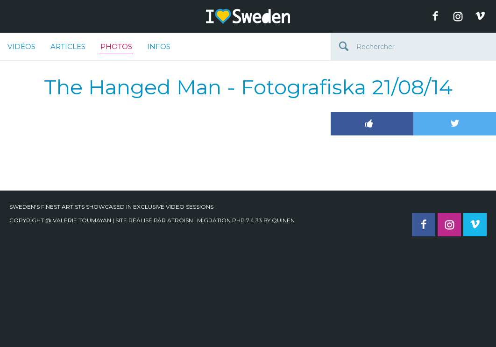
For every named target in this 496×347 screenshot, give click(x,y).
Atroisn (180, 220)
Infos (158, 46)
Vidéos (21, 46)
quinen (283, 220)
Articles (67, 46)
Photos (116, 48)
